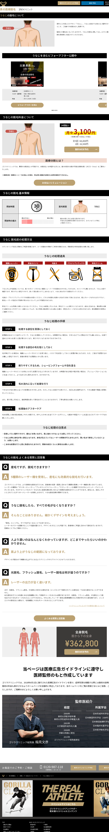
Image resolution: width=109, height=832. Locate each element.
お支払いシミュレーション (54, 182)
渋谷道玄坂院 (34, 829)
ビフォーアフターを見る (18, 105)
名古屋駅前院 (47, 827)
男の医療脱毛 (12, 775)
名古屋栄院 (47, 829)
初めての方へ (7, 827)
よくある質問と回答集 (54, 618)
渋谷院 (32, 827)
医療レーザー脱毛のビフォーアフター (29, 775)
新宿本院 (33, 824)
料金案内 (6, 829)
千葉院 (46, 824)
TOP (3, 822)
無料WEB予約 (82, 149)
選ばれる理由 (7, 824)
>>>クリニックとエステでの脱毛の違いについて (87, 606)
